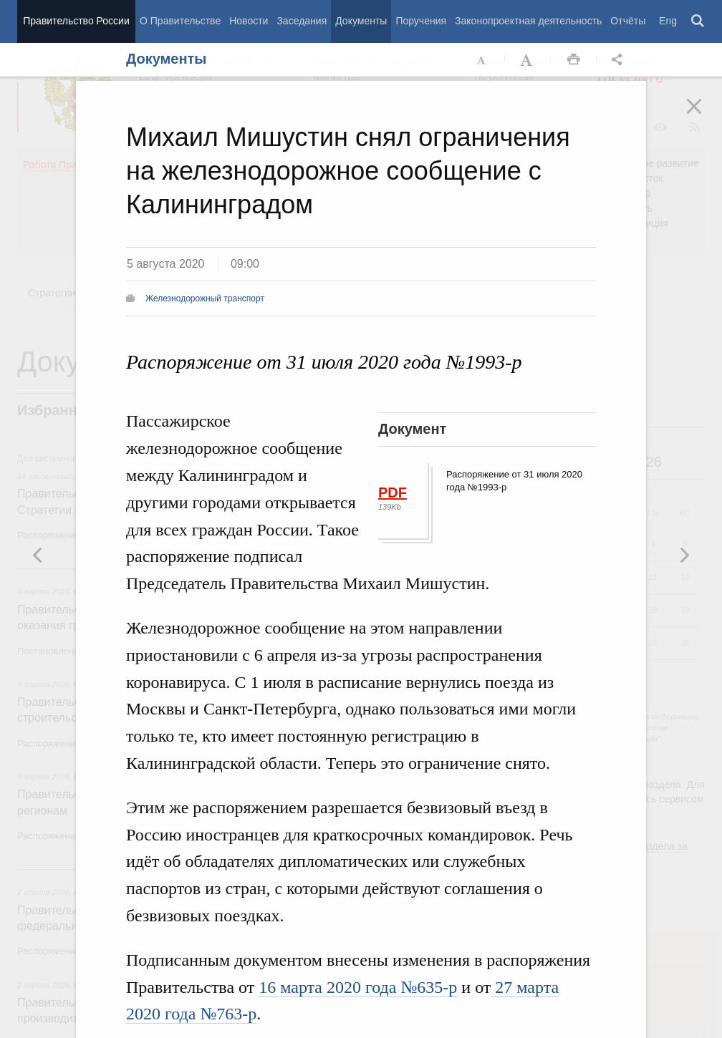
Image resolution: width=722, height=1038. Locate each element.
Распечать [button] (574, 60)
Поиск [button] (698, 21)
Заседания (301, 20)
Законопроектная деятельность (528, 20)
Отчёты (627, 20)
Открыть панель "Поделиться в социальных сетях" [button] (619, 60)
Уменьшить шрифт (482, 60)
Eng (668, 20)
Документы (361, 20)
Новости (248, 20)
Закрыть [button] (704, 116)
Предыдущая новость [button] (684, 554)
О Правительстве (180, 20)
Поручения (420, 20)
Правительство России (76, 20)
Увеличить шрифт (528, 60)
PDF (392, 492)
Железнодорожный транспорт (204, 299)
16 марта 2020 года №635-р (358, 987)
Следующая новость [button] (37, 554)
